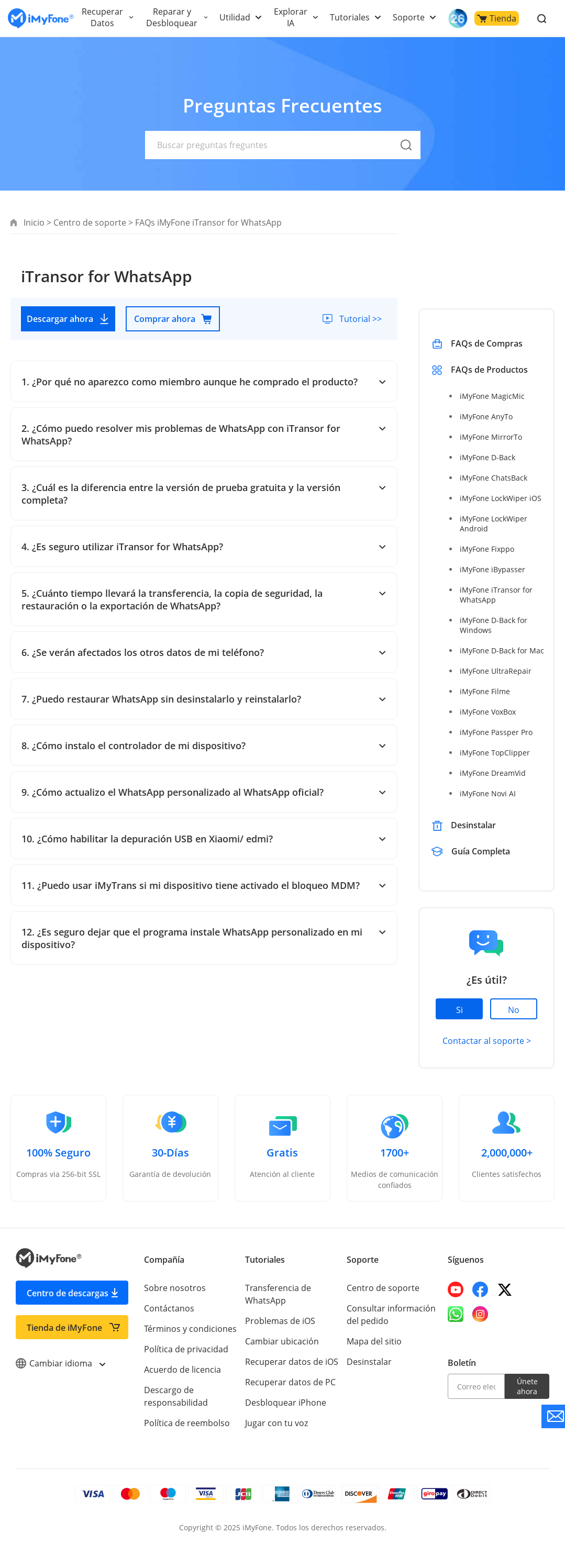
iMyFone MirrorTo (490, 437)
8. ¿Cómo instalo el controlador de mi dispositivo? (203, 745)
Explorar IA (287, 17)
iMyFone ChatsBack (493, 478)
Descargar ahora (68, 319)
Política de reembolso (186, 1423)
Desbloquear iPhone (285, 1402)
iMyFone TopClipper (494, 753)
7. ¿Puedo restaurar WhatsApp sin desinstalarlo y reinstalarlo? (203, 699)
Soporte (403, 17)
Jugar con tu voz (276, 1423)
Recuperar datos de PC (289, 1382)
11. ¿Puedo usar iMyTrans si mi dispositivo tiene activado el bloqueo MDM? (203, 885)
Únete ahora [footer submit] (527, 1387)
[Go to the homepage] (41, 18)
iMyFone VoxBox (488, 712)
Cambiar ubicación (281, 1341)
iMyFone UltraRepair (494, 671)
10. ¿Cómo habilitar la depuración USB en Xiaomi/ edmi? (203, 838)
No (513, 1010)
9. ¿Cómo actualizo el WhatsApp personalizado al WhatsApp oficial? (203, 792)
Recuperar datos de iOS (291, 1361)
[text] (282, 145)
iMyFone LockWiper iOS (500, 498)
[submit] (406, 157)
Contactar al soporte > (486, 1041)
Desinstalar (473, 825)
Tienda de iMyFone (64, 1327)
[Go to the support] (553, 1416)
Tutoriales (345, 17)
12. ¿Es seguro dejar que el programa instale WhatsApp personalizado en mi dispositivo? (203, 938)
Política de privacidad (185, 1349)
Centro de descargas (67, 1293)
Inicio (34, 222)
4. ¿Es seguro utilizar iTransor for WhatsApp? (203, 546)
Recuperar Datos (102, 17)
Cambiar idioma (60, 1363)
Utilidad (232, 17)
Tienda (491, 18)
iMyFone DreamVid (492, 773)
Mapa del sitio (374, 1341)
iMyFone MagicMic (491, 396)
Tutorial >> (360, 319)
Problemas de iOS (279, 1321)
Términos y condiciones (190, 1328)
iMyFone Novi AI (487, 793)
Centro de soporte (89, 222)
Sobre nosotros (174, 1288)
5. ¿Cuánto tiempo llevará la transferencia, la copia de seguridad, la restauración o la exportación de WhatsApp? (203, 599)
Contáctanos (168, 1308)
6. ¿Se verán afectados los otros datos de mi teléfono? (203, 652)
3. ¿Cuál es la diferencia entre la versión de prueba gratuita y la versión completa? (203, 493)
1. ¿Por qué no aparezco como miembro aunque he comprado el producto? (203, 381)
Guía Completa (481, 851)
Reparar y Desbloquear (170, 17)
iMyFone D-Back (487, 457)
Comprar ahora (173, 319)
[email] (476, 1386)
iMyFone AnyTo (486, 416)
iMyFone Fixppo (487, 549)
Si (459, 1010)
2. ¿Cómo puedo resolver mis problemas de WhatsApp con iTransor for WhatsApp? (203, 434)
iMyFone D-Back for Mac (501, 650)
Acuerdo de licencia (182, 1369)
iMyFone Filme (484, 691)
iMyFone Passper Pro (495, 732)
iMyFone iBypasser (492, 569)
